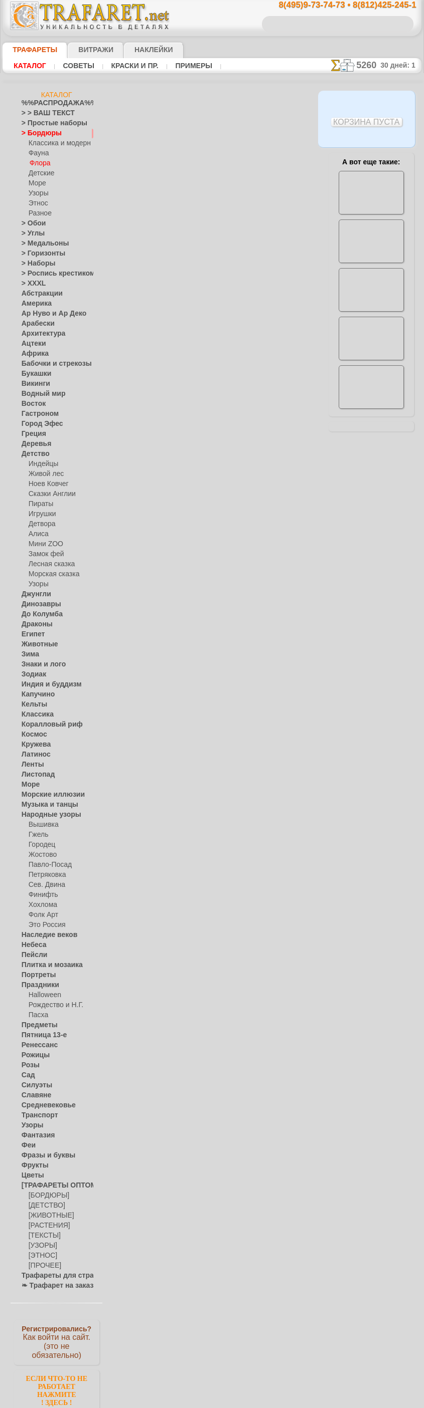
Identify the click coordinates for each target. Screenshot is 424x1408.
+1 (249, 572)
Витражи (83, 49)
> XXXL (31, 283)
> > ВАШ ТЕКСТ (42, 113)
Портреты (36, 975)
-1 (174, 572)
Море (37, 183)
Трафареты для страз (52, 1275)
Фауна (38, 153)
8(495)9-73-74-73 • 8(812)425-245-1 (336, 5)
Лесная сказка (49, 564)
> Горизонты (39, 253)
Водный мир (39, 393)
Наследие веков (44, 935)
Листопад (35, 774)
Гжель (37, 834)
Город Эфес (38, 423)
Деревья (33, 443)
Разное (39, 213)
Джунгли (34, 594)
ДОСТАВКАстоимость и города (371, 441)
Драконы (35, 624)
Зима (29, 654)
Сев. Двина (45, 884)
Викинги (33, 383)
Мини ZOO (44, 544)
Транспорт (37, 1115)
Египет (31, 634)
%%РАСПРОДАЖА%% (54, 103)
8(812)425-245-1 (283, 711)
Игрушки (41, 514)
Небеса (32, 945)
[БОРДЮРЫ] (47, 1195)
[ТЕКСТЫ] (43, 1235)
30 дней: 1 (401, 65)
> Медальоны (41, 243)
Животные (37, 644)
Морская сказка (52, 574)
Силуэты (34, 1085)
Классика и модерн (56, 143)
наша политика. (263, 1399)
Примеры (180, 66)
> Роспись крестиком (51, 273)
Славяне (34, 1095)
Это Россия (44, 924)
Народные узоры (46, 814)
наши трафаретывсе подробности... (371, 573)
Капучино (35, 694)
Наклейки (136, 49)
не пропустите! (371, 612)
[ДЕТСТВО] (44, 1205)
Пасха (37, 1015)
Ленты (31, 764)
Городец (40, 844)
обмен (261, 798)
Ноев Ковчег (46, 484)
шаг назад (212, 572)
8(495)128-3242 (224, 711)
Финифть (42, 894)
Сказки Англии (50, 494)
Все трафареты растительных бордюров (211, 594)
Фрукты (33, 1165)
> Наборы (35, 263)
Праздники (37, 985)
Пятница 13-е (40, 1035)
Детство (33, 453)
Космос (32, 734)
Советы (73, 66)
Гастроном (37, 413)
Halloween (43, 995)
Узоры (38, 193)
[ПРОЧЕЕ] (43, 1265)
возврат (235, 798)
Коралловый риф (46, 724)
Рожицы (33, 1055)
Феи (27, 1145)
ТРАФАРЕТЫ (30, 49)
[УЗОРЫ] (42, 1245)
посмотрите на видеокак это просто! (371, 486)
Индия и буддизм (46, 684)
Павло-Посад (48, 864)
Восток (32, 403)
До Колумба (39, 614)
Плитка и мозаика (48, 965)
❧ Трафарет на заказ (52, 1285)
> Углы (31, 233)
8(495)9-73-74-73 (162, 711)
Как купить (223, 292)
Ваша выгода (157, 292)
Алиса (37, 534)
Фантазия (36, 1135)
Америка (34, 303)
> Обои (31, 223)
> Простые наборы (48, 123)
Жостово (42, 854)
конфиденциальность (188, 798)
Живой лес (44, 474)
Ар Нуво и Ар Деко (48, 313)
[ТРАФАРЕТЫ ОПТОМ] (54, 1185)
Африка (33, 353)
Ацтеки (32, 343)
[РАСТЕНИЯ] (47, 1225)
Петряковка (45, 874)
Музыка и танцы (45, 804)
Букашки (34, 373)
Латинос (34, 754)
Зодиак (32, 674)
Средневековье (43, 1105)
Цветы (31, 1175)
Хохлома (41, 904)
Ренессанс (36, 1045)
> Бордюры (37, 133)
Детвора (41, 524)
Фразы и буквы (43, 1155)
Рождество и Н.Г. (53, 1005)
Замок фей (44, 554)
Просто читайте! (371, 530)
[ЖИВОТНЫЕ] (49, 1215)
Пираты (40, 504)
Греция (31, 433)
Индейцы (42, 463)
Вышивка (42, 824)
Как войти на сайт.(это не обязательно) (56, 1341)
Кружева (34, 744)
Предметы (36, 1025)
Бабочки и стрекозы (50, 363)
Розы (29, 1065)
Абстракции (39, 293)
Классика (35, 714)
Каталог (29, 66)
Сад (27, 1075)
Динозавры (38, 604)
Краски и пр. (125, 66)
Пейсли (32, 955)
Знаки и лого (40, 664)
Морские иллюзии (48, 794)
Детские (40, 173)
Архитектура (40, 333)
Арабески (35, 323)
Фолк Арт (42, 914)
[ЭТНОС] (41, 1255)
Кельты (32, 704)
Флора (39, 163)
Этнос (37, 203)
